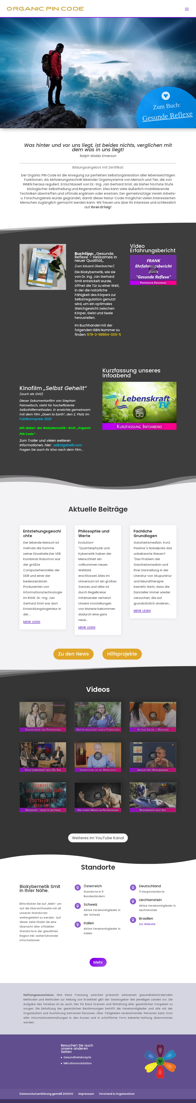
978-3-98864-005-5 (104, 334)
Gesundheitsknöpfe (77, 1057)
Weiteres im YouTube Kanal (98, 838)
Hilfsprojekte (122, 654)
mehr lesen (31, 621)
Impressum (86, 1094)
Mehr (98, 962)
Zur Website (147, 924)
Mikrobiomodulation (78, 1063)
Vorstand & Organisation (117, 1094)
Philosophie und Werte (93, 533)
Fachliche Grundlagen (145, 533)
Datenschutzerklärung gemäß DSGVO (46, 1094)
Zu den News (73, 654)
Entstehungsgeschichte (42, 533)
